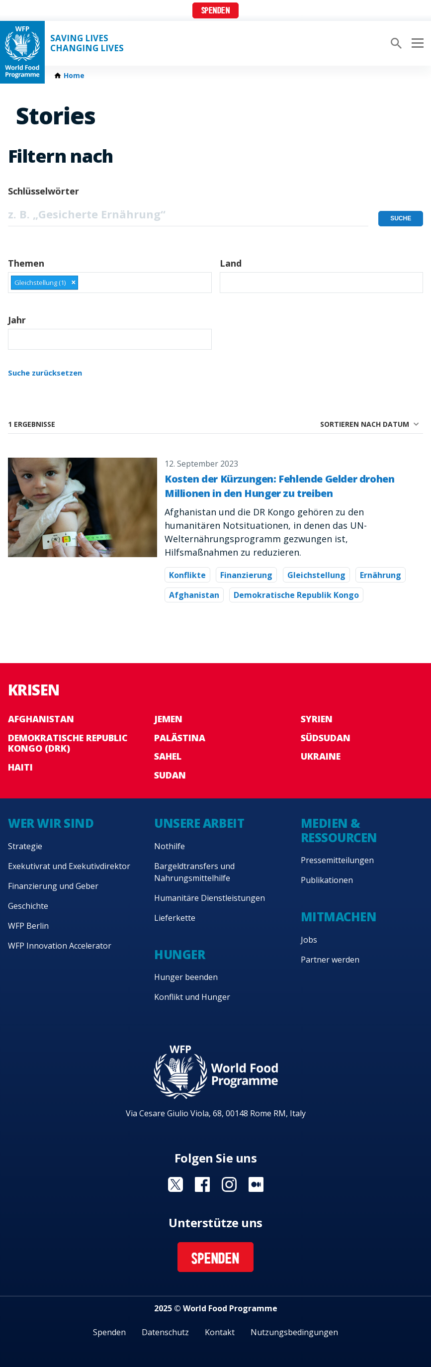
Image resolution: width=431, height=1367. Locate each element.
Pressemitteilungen (337, 860)
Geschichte (28, 905)
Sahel (167, 756)
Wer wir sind (50, 823)
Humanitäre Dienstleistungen (209, 897)
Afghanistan (194, 594)
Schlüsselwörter (43, 191)
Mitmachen (339, 916)
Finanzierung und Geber (53, 885)
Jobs (309, 939)
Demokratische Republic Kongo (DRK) (68, 743)
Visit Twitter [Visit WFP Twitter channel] (175, 1184)
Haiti (20, 767)
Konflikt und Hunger (192, 996)
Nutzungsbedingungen (294, 1332)
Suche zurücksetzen (45, 373)
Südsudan (325, 738)
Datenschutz (165, 1332)
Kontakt (220, 1332)
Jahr (17, 320)
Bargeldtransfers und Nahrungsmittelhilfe (194, 872)
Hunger (179, 954)
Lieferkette (174, 917)
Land (231, 263)
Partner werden (330, 959)
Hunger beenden (186, 977)
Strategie (25, 846)
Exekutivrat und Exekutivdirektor (69, 866)
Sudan (170, 775)
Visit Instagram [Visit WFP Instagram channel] (229, 1184)
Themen (26, 263)
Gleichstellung (316, 575)
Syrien (317, 719)
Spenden (215, 11)
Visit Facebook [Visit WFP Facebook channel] (202, 1184)
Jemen (168, 719)
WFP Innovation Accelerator (59, 945)
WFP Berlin (28, 925)
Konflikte (187, 575)
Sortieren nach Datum (364, 424)
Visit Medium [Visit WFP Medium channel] (256, 1184)
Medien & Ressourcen (339, 830)
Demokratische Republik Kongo (296, 594)
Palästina (179, 738)
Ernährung (380, 575)
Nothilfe (169, 846)
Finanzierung (246, 575)
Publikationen (327, 880)
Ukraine (321, 756)
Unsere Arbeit (199, 823)
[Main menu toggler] (416, 43)
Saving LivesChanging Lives (87, 43)
